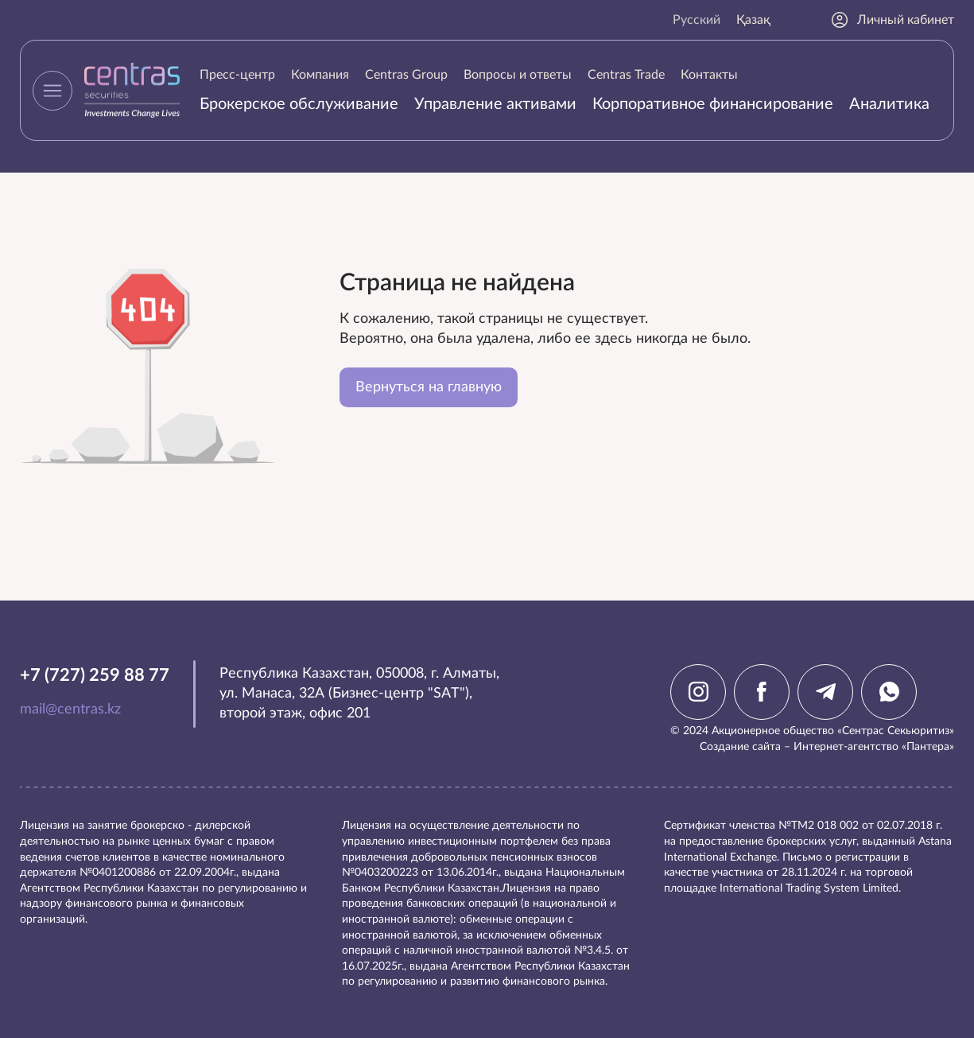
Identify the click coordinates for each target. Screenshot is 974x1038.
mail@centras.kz (70, 709)
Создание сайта (740, 746)
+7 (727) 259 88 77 (94, 675)
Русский (696, 20)
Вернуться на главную (428, 387)
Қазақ (753, 20)
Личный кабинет (892, 19)
